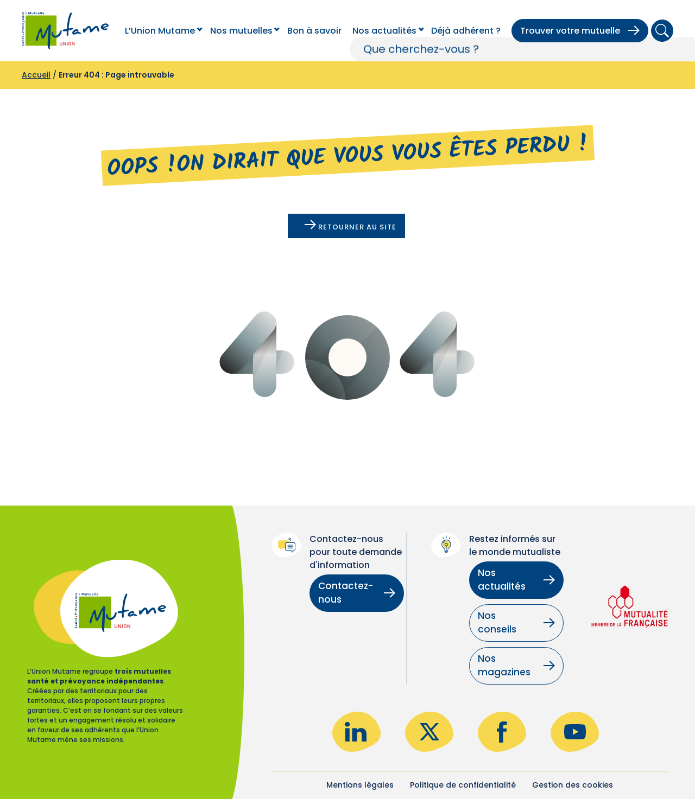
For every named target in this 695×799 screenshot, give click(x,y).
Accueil (36, 74)
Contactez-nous (356, 592)
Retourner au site (350, 226)
